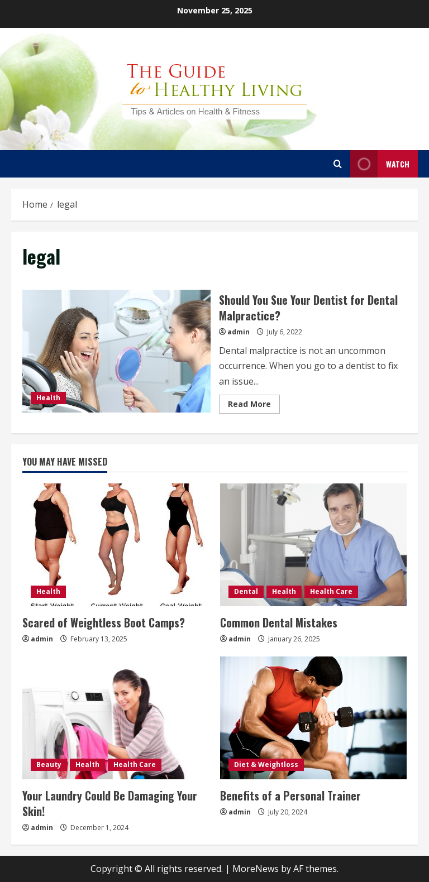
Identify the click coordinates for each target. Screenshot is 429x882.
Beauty (48, 764)
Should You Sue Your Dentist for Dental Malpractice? (116, 351)
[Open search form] (337, 164)
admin (238, 332)
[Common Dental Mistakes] (313, 544)
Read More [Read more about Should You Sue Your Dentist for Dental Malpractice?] (254, 406)
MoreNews (255, 868)
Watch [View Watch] (379, 164)
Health (48, 397)
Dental (246, 591)
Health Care (331, 591)
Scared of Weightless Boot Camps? (103, 622)
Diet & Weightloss (266, 764)
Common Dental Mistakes (278, 622)
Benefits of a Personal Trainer (290, 795)
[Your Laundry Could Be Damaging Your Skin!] (115, 717)
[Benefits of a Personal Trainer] (313, 717)
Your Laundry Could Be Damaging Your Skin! (109, 803)
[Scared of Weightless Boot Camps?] (115, 544)
